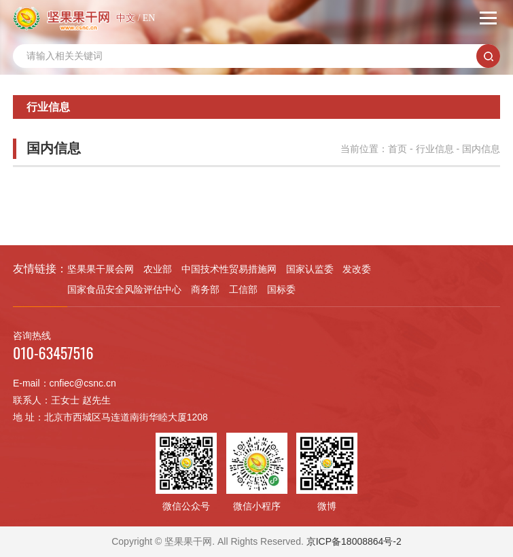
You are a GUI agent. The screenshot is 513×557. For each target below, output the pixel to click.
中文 (125, 18)
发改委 (356, 269)
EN (149, 18)
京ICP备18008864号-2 (354, 541)
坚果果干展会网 (100, 269)
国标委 (281, 289)
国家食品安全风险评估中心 (124, 289)
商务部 (205, 289)
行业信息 (435, 148)
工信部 (243, 289)
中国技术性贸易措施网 (229, 269)
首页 (397, 148)
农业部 (157, 269)
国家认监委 (310, 269)
